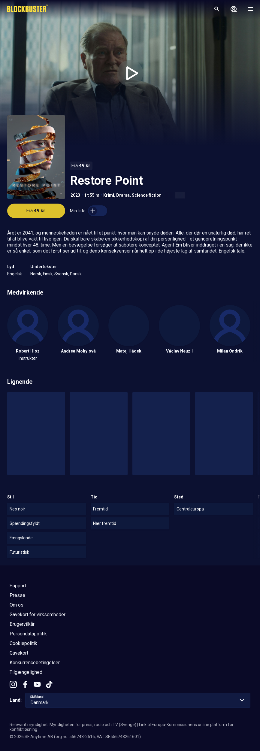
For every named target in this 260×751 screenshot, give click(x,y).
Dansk (76, 273)
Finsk (48, 273)
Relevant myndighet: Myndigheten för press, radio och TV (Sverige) (73, 724)
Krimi (108, 195)
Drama (123, 195)
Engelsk (14, 273)
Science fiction (147, 195)
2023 (75, 195)
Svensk (61, 273)
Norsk (35, 273)
